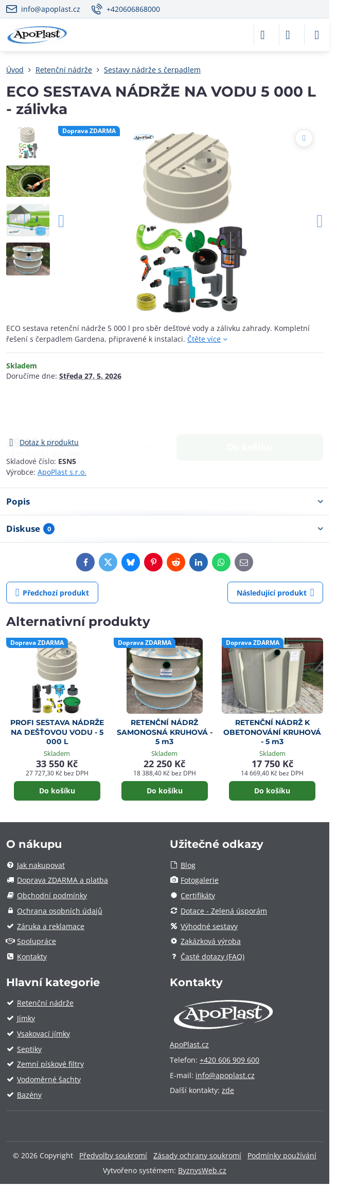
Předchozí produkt (52, 592)
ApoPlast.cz (189, 1044)
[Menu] (317, 35)
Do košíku (250, 408)
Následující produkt (275, 592)
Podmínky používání (281, 1155)
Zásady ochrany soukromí (197, 1155)
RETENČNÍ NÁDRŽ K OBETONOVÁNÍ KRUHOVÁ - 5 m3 (272, 732)
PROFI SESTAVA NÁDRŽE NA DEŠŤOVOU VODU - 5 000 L (57, 732)
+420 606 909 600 (229, 1060)
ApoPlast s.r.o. (62, 472)
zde (228, 1090)
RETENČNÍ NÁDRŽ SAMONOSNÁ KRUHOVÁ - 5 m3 (164, 732)
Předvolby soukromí (113, 1155)
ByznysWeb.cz (202, 1170)
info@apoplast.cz (225, 1075)
